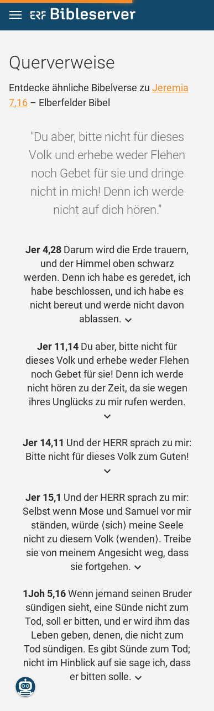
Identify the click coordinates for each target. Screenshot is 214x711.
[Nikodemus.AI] (25, 687)
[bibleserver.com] (82, 16)
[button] (15, 15)
